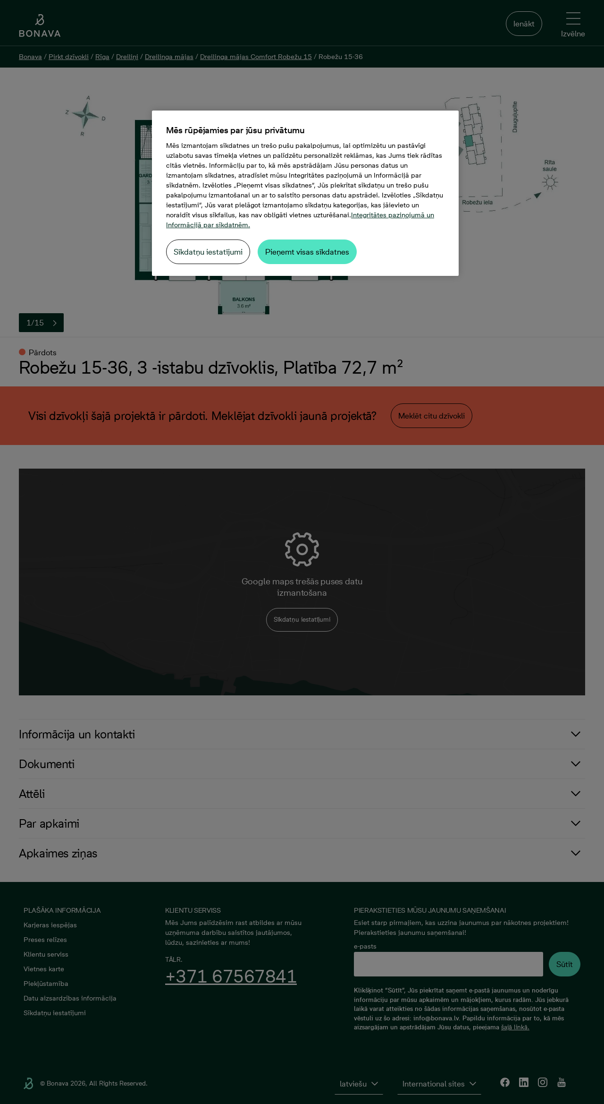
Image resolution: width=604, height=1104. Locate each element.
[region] (305, 193)
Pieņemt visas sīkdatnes (307, 252)
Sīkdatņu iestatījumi (208, 252)
